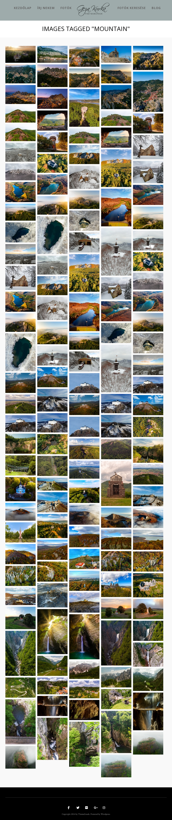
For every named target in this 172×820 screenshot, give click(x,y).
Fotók (66, 8)
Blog (156, 8)
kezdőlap (22, 8)
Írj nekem (46, 8)
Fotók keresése (131, 8)
